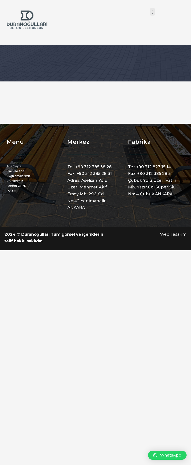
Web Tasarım (173, 234)
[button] (152, 12)
